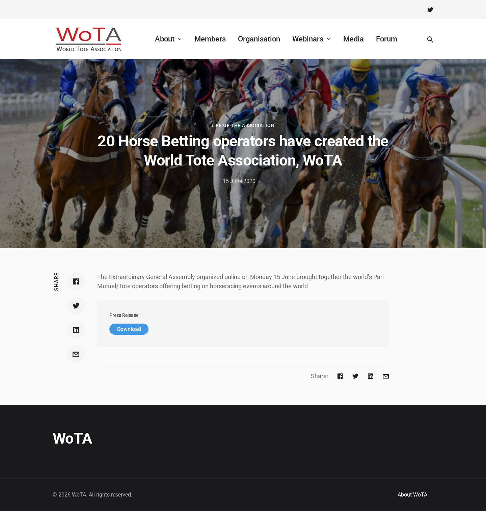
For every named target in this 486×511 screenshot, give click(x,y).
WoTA (72, 438)
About (164, 39)
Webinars (307, 39)
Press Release (123, 315)
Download (129, 329)
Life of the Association (243, 125)
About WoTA (412, 494)
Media (353, 39)
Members (210, 39)
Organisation (259, 39)
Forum (386, 39)
